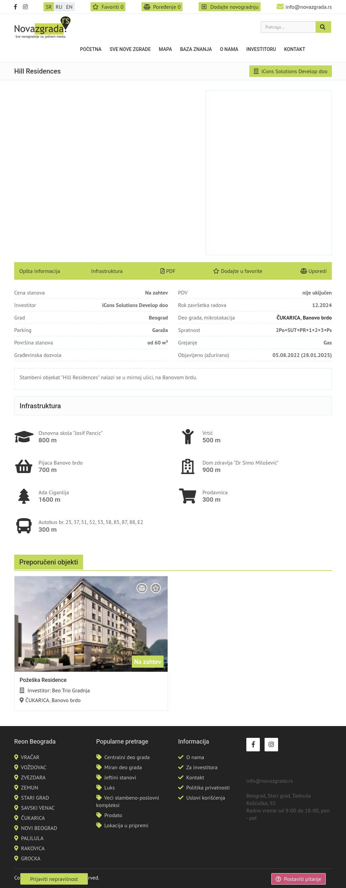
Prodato (113, 815)
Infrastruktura (107, 271)
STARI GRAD (35, 797)
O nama (229, 49)
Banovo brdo (317, 317)
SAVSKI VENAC (37, 807)
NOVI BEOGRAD (39, 828)
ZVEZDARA (33, 777)
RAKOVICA (33, 848)
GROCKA (30, 858)
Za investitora (202, 767)
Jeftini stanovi (120, 777)
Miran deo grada (123, 767)
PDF (167, 271)
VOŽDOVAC (33, 767)
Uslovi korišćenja (205, 797)
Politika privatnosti (208, 787)
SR (49, 6)
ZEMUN (29, 787)
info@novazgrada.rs (309, 6)
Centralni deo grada (127, 757)
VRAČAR (30, 757)
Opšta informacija (39, 271)
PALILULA (32, 838)
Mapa (165, 49)
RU (59, 6)
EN (69, 6)
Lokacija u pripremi (126, 825)
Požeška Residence (43, 680)
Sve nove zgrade (130, 49)
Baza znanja (196, 49)
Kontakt (294, 49)
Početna (91, 49)
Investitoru (261, 49)
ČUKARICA (288, 317)
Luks (109, 787)
